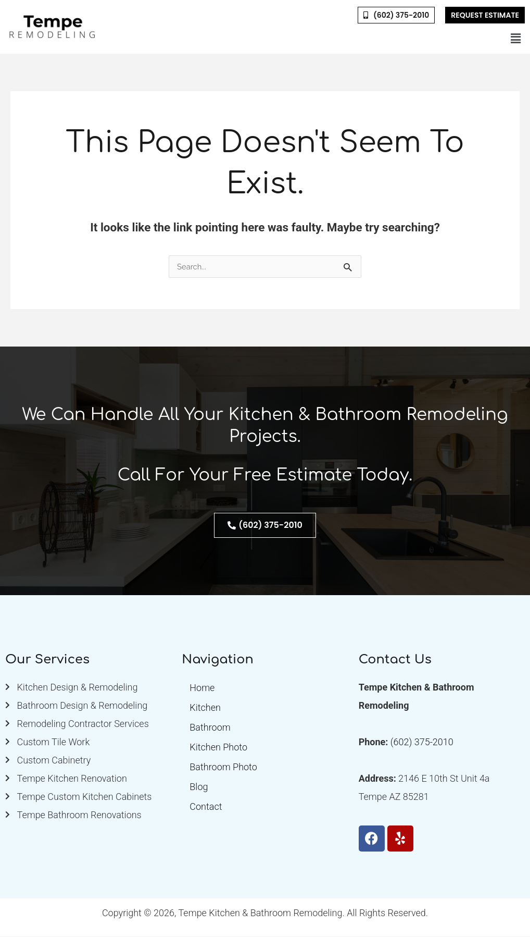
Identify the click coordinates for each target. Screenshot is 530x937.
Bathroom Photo (223, 767)
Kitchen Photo (218, 747)
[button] (516, 38)
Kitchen (205, 707)
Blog (199, 787)
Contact (206, 807)
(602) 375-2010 (421, 742)
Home (202, 688)
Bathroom (210, 727)
